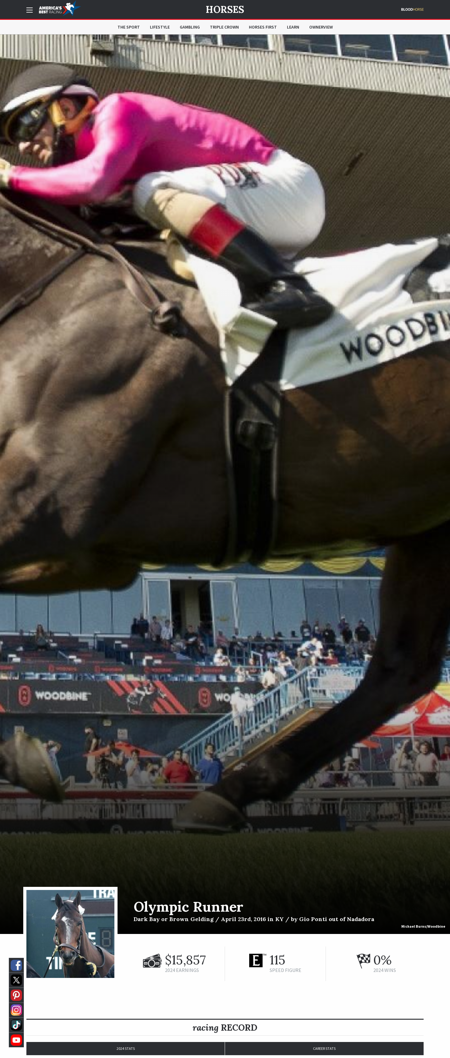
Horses (225, 9)
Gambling (190, 27)
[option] (225, 484)
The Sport (129, 27)
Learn (293, 27)
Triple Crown (224, 27)
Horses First (263, 27)
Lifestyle (160, 27)
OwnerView (321, 27)
